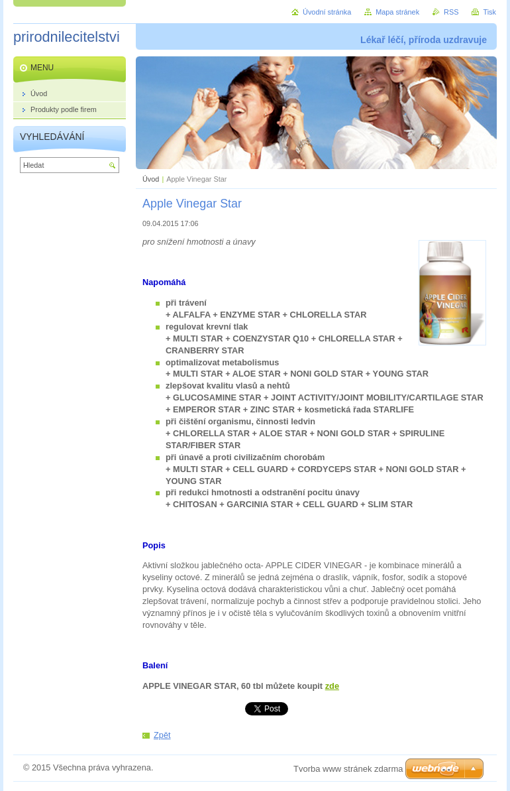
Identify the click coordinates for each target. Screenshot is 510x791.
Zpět (162, 735)
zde (332, 686)
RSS (451, 12)
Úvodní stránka (327, 12)
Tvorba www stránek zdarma (348, 769)
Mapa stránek (397, 12)
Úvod (150, 179)
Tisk (489, 12)
